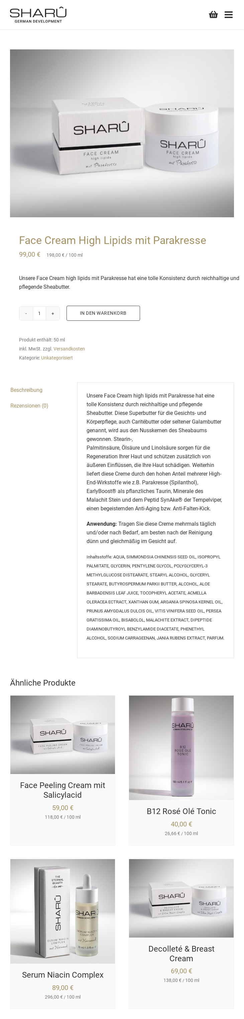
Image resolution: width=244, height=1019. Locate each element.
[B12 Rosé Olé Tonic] (181, 700)
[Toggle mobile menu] (229, 14)
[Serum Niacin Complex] (62, 863)
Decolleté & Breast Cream (181, 953)
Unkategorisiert (57, 357)
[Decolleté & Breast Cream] (181, 863)
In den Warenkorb (103, 313)
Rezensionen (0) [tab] (29, 406)
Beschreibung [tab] (26, 390)
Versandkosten (69, 348)
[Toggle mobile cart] (213, 14)
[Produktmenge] (39, 313)
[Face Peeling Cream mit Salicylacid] (62, 700)
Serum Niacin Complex (63, 975)
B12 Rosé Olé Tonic (181, 811)
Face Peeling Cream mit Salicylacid (62, 790)
